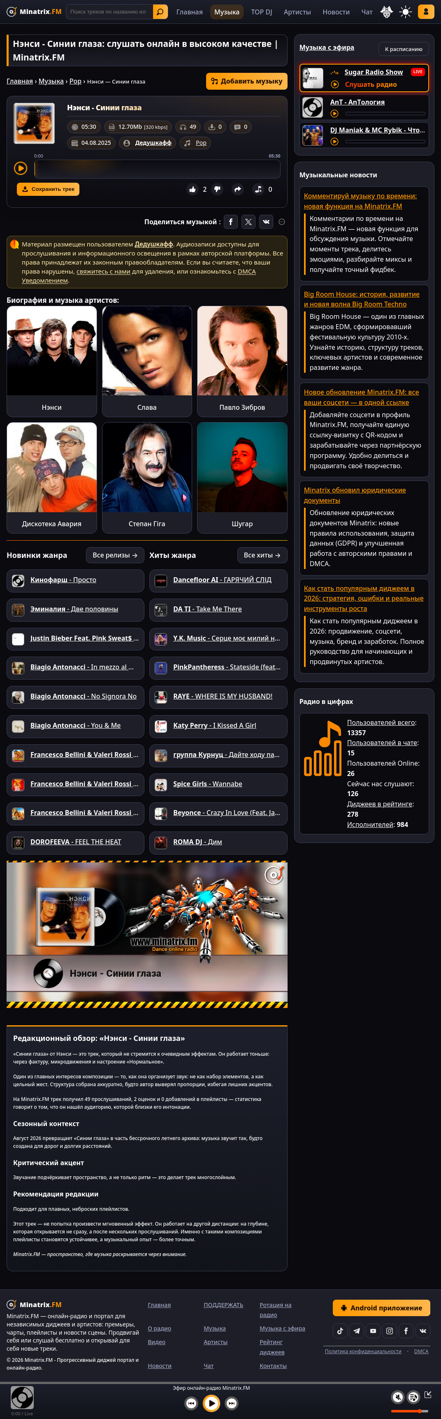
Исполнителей (370, 824)
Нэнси (52, 407)
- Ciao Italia (99, 812)
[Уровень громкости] (409, 1411)
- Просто (63, 579)
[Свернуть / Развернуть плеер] (425, 1394)
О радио (159, 1328)
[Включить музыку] (211, 1403)
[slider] (157, 169)
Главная (189, 11)
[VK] (422, 1331)
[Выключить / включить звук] (398, 1397)
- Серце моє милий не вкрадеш (241, 638)
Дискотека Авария (51, 523)
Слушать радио (371, 84)
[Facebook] (406, 1331)
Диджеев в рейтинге (379, 803)
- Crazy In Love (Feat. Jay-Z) (229, 812)
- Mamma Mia (103, 783)
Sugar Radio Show (374, 72)
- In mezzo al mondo (90, 666)
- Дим (197, 841)
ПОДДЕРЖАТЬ (223, 1305)
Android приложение (381, 1307)
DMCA (421, 1351)
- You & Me (75, 725)
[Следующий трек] (232, 1403)
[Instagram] (389, 1331)
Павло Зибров (242, 407)
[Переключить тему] (406, 12)
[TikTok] (340, 1331)
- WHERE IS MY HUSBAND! (222, 696)
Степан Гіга (147, 523)
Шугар (242, 523)
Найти (160, 12)
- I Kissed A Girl (214, 725)
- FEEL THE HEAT (75, 841)
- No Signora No (83, 696)
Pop (75, 81)
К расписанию (403, 49)
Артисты (297, 11)
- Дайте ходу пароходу (235, 754)
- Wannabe (207, 783)
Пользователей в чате (382, 742)
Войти (426, 11)
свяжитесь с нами (103, 271)
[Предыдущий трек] (191, 1403)
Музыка (226, 11)
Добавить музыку (247, 81)
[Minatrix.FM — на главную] (34, 12)
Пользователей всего (381, 722)
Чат (367, 11)
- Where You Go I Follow (119, 638)
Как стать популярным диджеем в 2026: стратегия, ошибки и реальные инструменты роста (364, 598)
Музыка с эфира (282, 1328)
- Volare (93, 754)
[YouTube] (373, 1331)
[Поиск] (117, 11)
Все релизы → (115, 555)
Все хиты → (262, 555)
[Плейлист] (413, 1397)
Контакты (273, 1366)
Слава (147, 407)
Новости (336, 11)
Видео (156, 1342)
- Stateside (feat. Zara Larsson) (247, 666)
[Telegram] (356, 1331)
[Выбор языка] (386, 12)
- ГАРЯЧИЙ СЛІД (222, 579)
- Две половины (74, 608)
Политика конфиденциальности (363, 1351)
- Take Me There (207, 608)
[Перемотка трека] (385, 113)
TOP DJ (261, 11)
